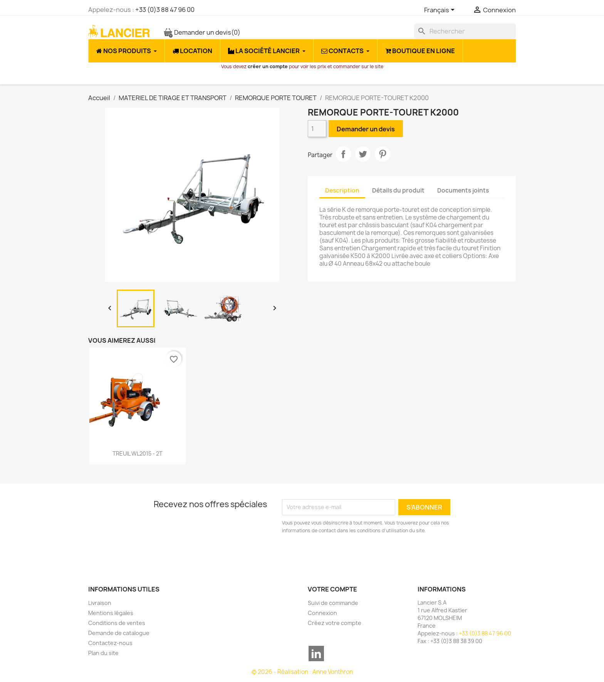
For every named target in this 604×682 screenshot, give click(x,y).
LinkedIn (316, 653)
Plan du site (103, 653)
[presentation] (346, 556)
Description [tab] (342, 190)
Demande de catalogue (118, 633)
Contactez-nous (110, 643)
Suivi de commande (333, 603)
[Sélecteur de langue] (440, 10)
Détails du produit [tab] (398, 190)
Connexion (322, 613)
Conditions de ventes (116, 623)
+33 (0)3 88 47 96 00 (165, 9)
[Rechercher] (465, 31)
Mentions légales (110, 613)
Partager (343, 154)
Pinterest (382, 154)
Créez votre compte (334, 623)
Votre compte (332, 589)
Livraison (99, 603)
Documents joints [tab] (463, 190)
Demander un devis (201, 32)
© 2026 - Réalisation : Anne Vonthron (302, 672)
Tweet (363, 154)
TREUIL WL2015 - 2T (137, 453)
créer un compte (268, 66)
